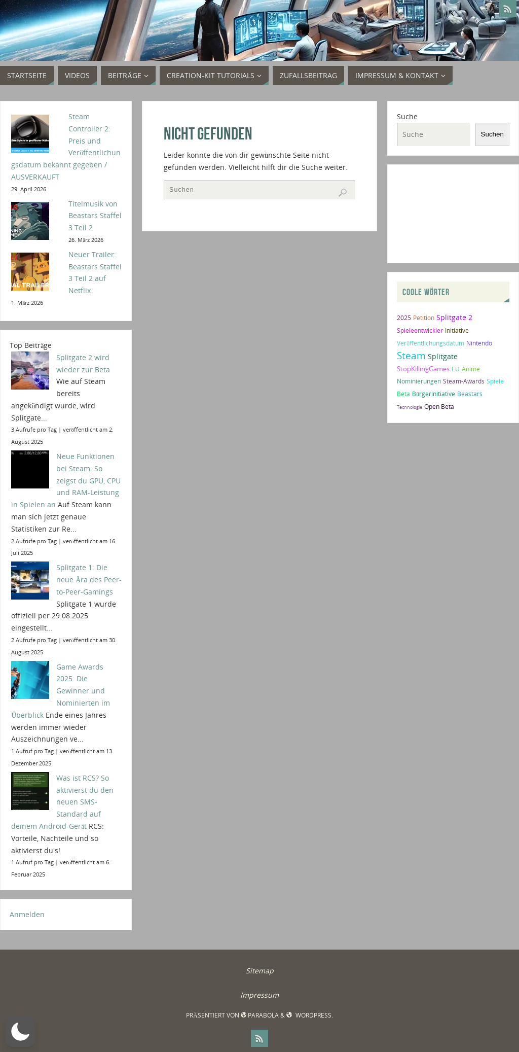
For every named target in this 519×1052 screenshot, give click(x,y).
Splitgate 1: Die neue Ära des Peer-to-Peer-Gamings (89, 580)
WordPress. (309, 1015)
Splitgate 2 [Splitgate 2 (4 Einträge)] (454, 317)
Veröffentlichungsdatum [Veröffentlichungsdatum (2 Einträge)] (430, 343)
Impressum (259, 995)
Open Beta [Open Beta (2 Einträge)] (439, 406)
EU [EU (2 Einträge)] (456, 369)
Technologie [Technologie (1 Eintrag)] (409, 407)
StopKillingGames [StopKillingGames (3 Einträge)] (423, 368)
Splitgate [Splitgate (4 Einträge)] (443, 356)
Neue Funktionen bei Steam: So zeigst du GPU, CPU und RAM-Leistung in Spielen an (66, 480)
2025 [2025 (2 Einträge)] (404, 318)
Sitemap (260, 970)
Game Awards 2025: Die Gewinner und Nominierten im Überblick (60, 691)
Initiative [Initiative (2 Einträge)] (457, 330)
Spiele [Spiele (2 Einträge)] (495, 381)
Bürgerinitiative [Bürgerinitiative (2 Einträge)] (433, 394)
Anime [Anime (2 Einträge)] (471, 369)
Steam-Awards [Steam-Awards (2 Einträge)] (464, 381)
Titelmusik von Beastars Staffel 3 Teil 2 (95, 216)
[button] (20, 1031)
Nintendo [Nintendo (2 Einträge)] (479, 343)
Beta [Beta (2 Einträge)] (403, 394)
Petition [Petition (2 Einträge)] (423, 318)
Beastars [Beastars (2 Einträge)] (470, 394)
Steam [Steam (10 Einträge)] (411, 355)
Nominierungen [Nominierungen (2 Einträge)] (419, 381)
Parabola (260, 1015)
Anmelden (27, 914)
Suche (407, 116)
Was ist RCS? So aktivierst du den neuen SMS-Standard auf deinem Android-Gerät (62, 802)
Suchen (492, 134)
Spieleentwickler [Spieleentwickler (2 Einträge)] (420, 330)
